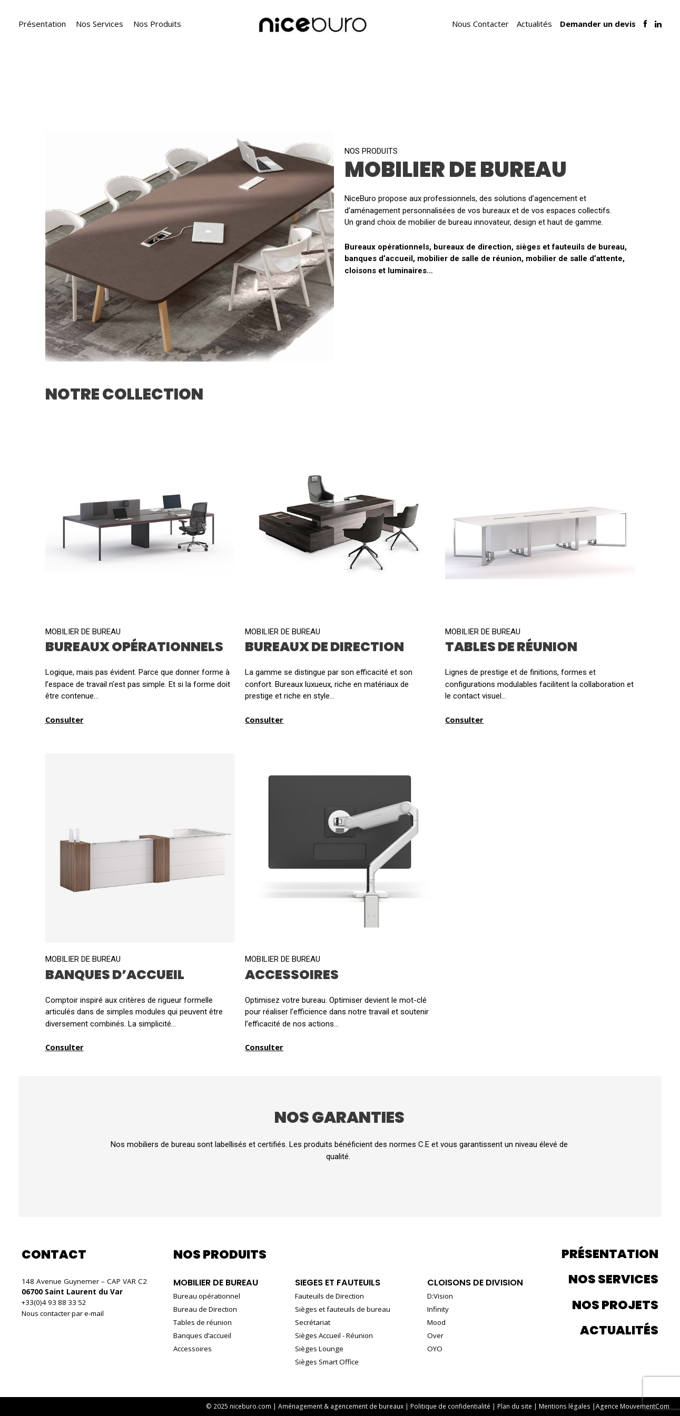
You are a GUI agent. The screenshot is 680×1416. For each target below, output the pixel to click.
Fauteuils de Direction (329, 1296)
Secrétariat (311, 1322)
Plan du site (517, 1406)
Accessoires (193, 1348)
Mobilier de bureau (217, 1283)
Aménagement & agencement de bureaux (344, 1406)
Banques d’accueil (202, 1335)
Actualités (534, 23)
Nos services (613, 1279)
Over (431, 1335)
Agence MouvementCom (632, 1406)
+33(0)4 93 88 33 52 (55, 1302)
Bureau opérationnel (207, 1296)
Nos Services (99, 23)
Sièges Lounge (318, 1348)
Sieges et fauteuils (336, 1283)
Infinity (434, 1309)
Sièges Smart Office (326, 1362)
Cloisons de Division (473, 1283)
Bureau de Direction (206, 1309)
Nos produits (371, 151)
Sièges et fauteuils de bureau (342, 1309)
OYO (431, 1348)
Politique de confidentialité (453, 1406)
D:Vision (436, 1296)
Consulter (64, 719)
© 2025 (243, 1406)
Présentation (42, 23)
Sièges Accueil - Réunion (333, 1335)
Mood (433, 1322)
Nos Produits (157, 23)
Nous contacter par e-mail (64, 1313)
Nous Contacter (480, 23)
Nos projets (615, 1305)
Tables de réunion (203, 1322)
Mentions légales (566, 1406)
